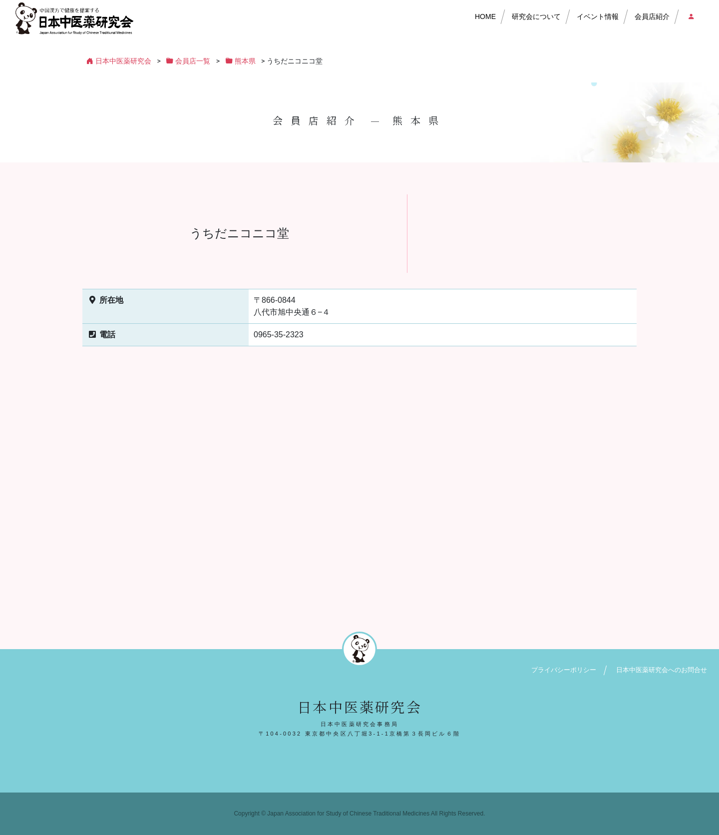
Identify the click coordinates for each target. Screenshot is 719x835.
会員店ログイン (691, 16)
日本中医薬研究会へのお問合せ (661, 670)
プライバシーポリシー (563, 670)
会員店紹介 (652, 16)
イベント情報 (598, 16)
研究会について (536, 16)
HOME (485, 16)
